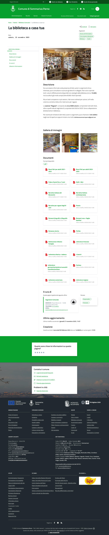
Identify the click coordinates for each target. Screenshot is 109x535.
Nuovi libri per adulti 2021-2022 (56, 170)
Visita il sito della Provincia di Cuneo (41, 480)
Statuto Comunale (13, 498)
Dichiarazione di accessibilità (15, 480)
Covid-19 (73, 428)
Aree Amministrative (13, 417)
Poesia (78, 205)
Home (9, 23)
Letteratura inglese (82, 280)
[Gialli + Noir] (74, 182)
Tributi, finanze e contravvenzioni (60, 425)
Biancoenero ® (61, 530)
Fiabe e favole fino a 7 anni (56, 182)
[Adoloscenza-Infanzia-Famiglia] (46, 242)
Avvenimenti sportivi (76, 422)
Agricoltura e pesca (37, 415)
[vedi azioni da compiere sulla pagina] (91, 26)
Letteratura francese (82, 242)
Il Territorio (89, 420)
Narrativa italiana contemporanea (81, 194)
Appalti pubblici (36, 422)
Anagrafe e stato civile (38, 420)
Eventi (88, 415)
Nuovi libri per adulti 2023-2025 (84, 170)
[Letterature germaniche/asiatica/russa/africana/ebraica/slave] (46, 265)
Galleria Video (90, 425)
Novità (15, 23)
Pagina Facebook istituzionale (39, 486)
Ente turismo (35, 488)
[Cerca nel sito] (97, 9)
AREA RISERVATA (53, 532)
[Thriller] (74, 231)
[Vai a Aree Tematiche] (71, 2)
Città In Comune (88, 528)
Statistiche (11, 514)
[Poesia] (74, 206)
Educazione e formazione (38, 433)
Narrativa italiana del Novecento (55, 194)
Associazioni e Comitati (93, 433)
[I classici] (74, 254)
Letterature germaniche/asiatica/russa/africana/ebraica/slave (57, 267)
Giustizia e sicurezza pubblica (58, 415)
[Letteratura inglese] (74, 280)
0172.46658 (14, 445)
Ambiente (34, 417)
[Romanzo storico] (46, 231)
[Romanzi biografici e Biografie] (46, 218)
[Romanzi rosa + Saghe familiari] (74, 218)
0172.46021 (55, 306)
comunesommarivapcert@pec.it (20, 451)
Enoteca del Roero (60, 478)
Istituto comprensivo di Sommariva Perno (43, 491)
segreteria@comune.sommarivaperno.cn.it (23, 453)
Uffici (9, 420)
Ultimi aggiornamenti (13, 511)
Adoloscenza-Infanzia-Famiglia (55, 243)
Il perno (73, 425)
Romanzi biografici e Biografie (57, 218)
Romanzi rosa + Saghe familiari (83, 219)
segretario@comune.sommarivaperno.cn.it (56, 310)
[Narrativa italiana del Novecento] (46, 193)
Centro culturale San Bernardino (40, 493)
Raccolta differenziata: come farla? (64, 491)
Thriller (78, 231)
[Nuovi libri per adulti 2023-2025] (74, 169)
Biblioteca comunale (76, 420)
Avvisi (72, 433)
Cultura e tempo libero (38, 430)
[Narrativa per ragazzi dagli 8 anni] (46, 206)
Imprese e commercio (56, 417)
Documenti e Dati (12, 422)
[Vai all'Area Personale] (89, 2)
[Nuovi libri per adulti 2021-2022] (46, 169)
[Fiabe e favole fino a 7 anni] (46, 182)
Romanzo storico (53, 231)
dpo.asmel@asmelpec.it (64, 468)
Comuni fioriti (58, 486)
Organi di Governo (13, 415)
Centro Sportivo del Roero (38, 483)
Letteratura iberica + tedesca (57, 254)
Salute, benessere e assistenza (59, 422)
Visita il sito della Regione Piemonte (41, 478)
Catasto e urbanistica (37, 428)
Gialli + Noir (79, 182)
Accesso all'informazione (67, 16)
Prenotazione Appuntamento (16, 488)
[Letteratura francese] (74, 242)
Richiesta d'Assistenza (14, 493)
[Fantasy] (74, 265)
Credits (10, 508)
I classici (78, 254)
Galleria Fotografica (92, 422)
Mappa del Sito (12, 516)
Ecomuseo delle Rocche (61, 480)
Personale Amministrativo (15, 428)
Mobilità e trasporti (56, 420)
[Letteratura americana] (46, 280)
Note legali (11, 503)
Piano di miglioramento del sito (16, 483)
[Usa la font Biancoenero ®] (55, 2)
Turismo (53, 428)
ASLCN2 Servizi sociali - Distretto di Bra (65, 483)
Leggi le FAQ (11, 486)
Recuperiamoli (59, 488)
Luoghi (88, 417)
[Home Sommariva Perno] (30, 9)
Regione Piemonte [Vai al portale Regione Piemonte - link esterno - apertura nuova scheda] (14, 2)
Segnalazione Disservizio (14, 491)
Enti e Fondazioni (12, 425)
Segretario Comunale (52, 300)
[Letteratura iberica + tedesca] (46, 254)
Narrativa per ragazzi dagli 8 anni (57, 206)
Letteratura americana (55, 280)
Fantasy (78, 265)
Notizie (73, 415)
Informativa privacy (13, 501)
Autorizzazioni (35, 425)
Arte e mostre (74, 417)
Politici (10, 430)
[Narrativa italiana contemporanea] (74, 193)
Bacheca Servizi (12, 496)
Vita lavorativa (55, 430)
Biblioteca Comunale (24, 23)
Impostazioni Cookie (13, 506)
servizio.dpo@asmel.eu (65, 466)
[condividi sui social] (83, 26)
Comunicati (74, 430)
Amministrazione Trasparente (16, 478)
